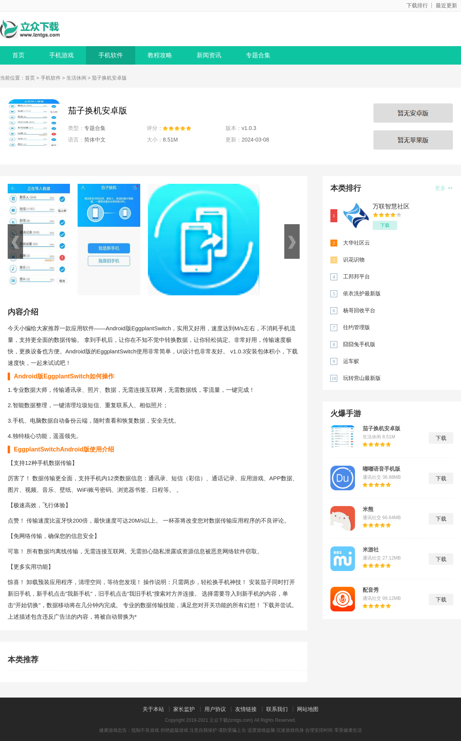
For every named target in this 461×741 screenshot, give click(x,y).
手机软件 (110, 55)
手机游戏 (61, 55)
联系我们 (277, 709)
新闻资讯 (209, 55)
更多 (443, 188)
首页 (18, 55)
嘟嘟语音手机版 (381, 469)
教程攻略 (160, 55)
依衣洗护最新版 (362, 293)
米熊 (368, 509)
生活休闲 (76, 78)
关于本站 (153, 709)
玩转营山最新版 (362, 378)
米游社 (371, 549)
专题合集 (258, 55)
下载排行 (417, 5)
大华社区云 (356, 243)
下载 (385, 225)
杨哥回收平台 (359, 310)
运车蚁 (351, 361)
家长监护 (184, 709)
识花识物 (354, 259)
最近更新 (446, 5)
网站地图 (307, 709)
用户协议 (215, 709)
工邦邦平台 (356, 276)
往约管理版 (356, 327)
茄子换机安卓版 (381, 428)
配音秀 (371, 590)
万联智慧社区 (391, 206)
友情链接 (246, 709)
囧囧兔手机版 (359, 344)
